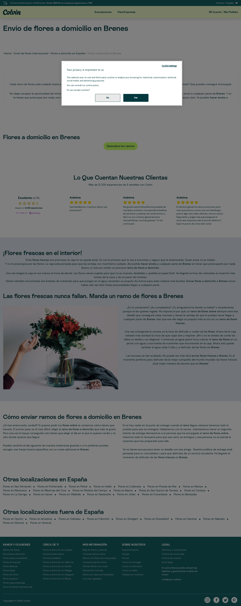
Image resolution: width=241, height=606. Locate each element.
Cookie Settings (169, 66)
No (107, 97)
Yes (136, 97)
